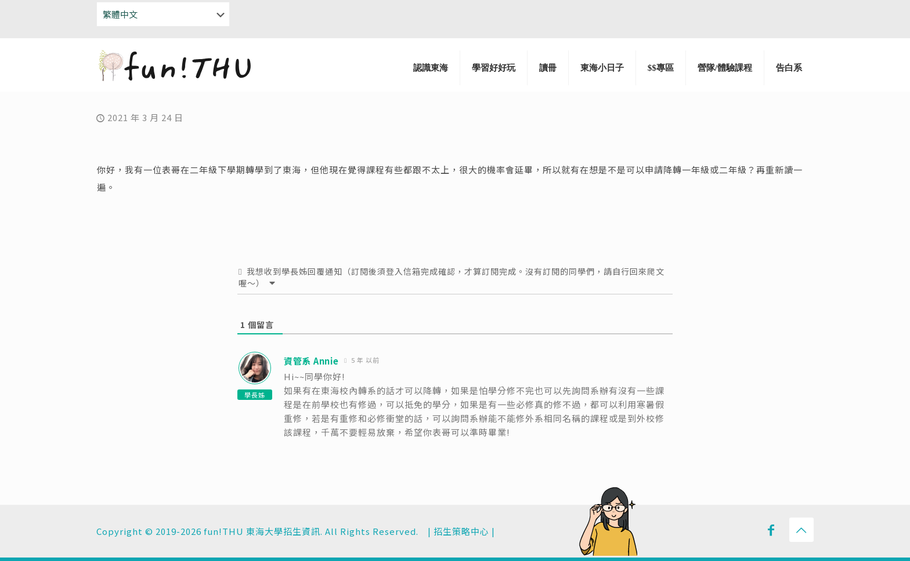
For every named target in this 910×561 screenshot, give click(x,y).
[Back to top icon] (801, 530)
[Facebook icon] (771, 529)
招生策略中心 (461, 531)
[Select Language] (163, 14)
